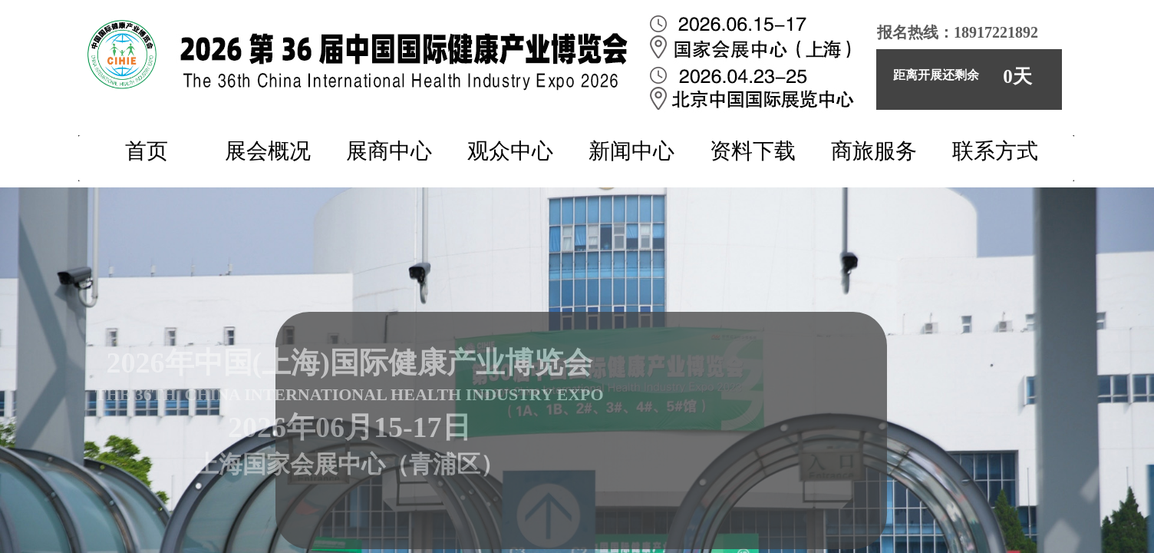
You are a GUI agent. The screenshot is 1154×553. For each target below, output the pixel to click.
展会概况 (268, 151)
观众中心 (510, 151)
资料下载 (753, 151)
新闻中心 (631, 151)
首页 (146, 151)
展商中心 (389, 151)
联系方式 (995, 151)
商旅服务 (874, 151)
